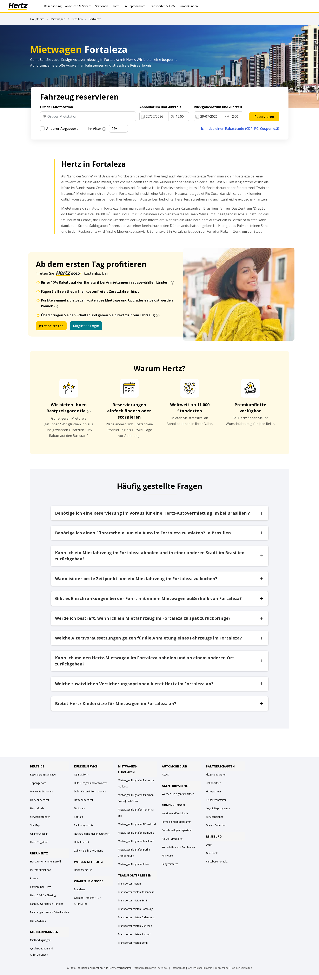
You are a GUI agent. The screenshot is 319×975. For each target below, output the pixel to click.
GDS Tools (212, 853)
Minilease (167, 855)
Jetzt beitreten (51, 326)
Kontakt (78, 817)
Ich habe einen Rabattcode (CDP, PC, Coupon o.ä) (240, 128)
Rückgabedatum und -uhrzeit (218, 107)
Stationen (79, 808)
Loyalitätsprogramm (218, 808)
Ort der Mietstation (56, 107)
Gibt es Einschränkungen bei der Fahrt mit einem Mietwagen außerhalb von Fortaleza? (159, 598)
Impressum (221, 968)
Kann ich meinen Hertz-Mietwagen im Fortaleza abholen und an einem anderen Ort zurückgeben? (159, 661)
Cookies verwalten (241, 968)
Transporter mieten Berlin (133, 900)
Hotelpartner (213, 791)
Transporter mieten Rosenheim (136, 892)
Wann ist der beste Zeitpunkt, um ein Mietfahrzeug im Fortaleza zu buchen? (159, 578)
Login (209, 844)
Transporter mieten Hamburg (135, 909)
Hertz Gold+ (37, 808)
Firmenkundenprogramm (176, 822)
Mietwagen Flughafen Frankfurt (136, 841)
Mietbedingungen (40, 940)
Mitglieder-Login (86, 326)
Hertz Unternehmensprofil (45, 861)
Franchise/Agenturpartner (177, 830)
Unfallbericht (81, 842)
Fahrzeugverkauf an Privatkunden (49, 912)
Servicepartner (214, 817)
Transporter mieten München (135, 926)
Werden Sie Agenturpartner (178, 794)
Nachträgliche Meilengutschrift (91, 833)
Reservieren (264, 116)
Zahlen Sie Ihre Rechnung (88, 850)
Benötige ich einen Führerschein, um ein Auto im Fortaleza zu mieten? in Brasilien (159, 533)
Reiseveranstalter (216, 800)
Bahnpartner (213, 783)
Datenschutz (178, 968)
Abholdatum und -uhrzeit (161, 107)
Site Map (35, 825)
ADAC (165, 774)
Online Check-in (39, 833)
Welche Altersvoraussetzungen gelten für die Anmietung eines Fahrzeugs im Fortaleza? (159, 638)
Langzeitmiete (170, 864)
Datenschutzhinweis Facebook (150, 968)
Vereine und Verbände (175, 813)
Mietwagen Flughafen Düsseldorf (137, 824)
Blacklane (79, 889)
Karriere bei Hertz (40, 887)
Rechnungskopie (83, 825)
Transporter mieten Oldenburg (136, 917)
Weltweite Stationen (41, 791)
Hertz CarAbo (38, 920)
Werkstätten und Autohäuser (178, 847)
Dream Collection (216, 825)
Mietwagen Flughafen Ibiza (133, 864)
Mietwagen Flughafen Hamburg (136, 832)
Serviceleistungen (40, 817)
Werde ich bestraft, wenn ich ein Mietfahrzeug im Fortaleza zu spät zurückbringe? (159, 618)
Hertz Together (39, 842)
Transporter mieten (129, 883)
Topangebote (38, 783)
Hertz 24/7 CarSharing (43, 895)
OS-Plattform (81, 774)
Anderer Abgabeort (62, 128)
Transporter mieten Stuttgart (134, 934)
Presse (34, 878)
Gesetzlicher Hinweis (200, 968)
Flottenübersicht (39, 800)
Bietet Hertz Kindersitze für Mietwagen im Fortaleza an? (159, 703)
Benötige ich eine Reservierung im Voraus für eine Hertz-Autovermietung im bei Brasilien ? (159, 513)
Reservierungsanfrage (43, 774)
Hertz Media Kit (83, 870)
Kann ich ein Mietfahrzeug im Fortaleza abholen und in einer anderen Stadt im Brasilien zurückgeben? (159, 556)
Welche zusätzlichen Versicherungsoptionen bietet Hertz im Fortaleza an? (159, 683)
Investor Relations (40, 870)
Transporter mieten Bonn (133, 942)
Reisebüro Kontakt (216, 861)
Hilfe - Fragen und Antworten (90, 783)
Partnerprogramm (172, 838)
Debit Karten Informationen (90, 791)
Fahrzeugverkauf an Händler (46, 904)
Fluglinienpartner (216, 774)
